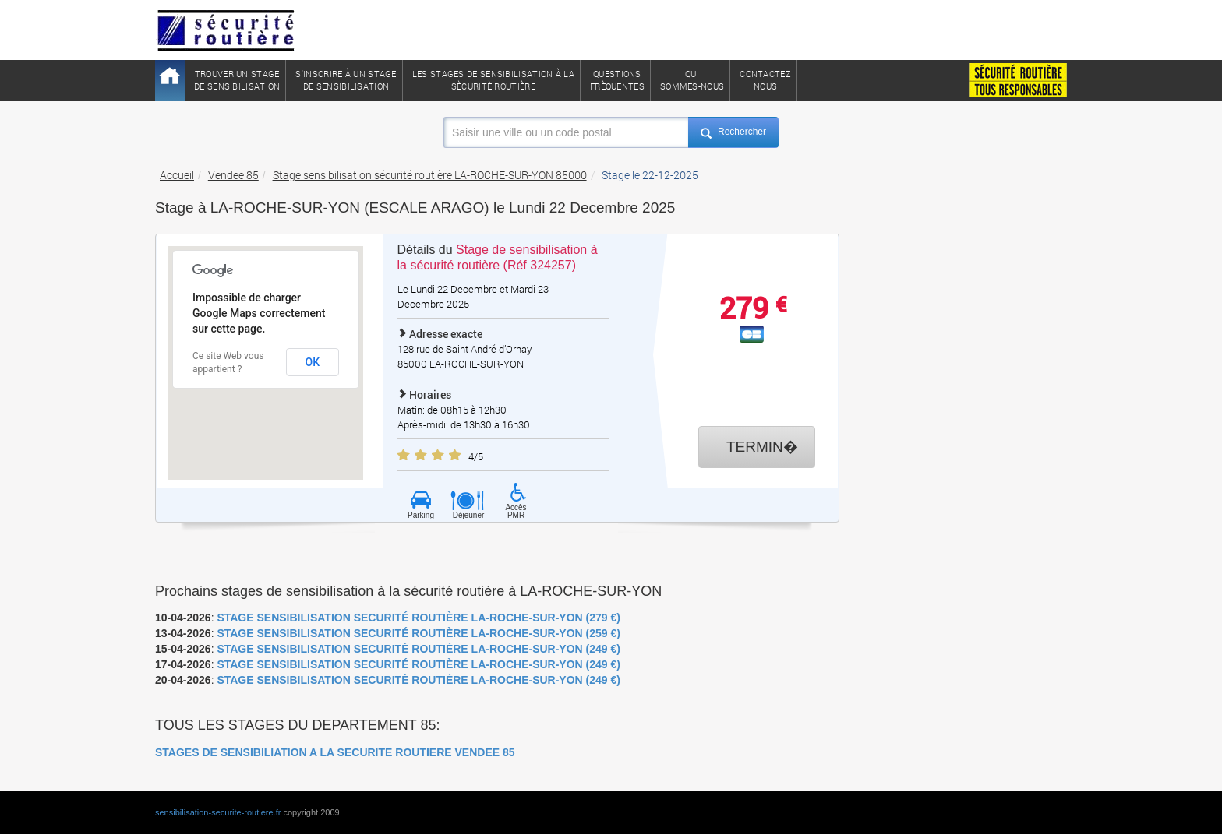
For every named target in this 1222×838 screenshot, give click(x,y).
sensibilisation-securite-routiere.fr (218, 812)
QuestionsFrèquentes (617, 80)
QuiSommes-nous (692, 80)
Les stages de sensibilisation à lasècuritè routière (493, 80)
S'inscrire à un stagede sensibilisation (345, 80)
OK (313, 362)
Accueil (177, 174)
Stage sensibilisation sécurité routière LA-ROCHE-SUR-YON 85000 (430, 174)
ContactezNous (765, 80)
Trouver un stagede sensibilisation (237, 80)
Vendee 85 (233, 174)
